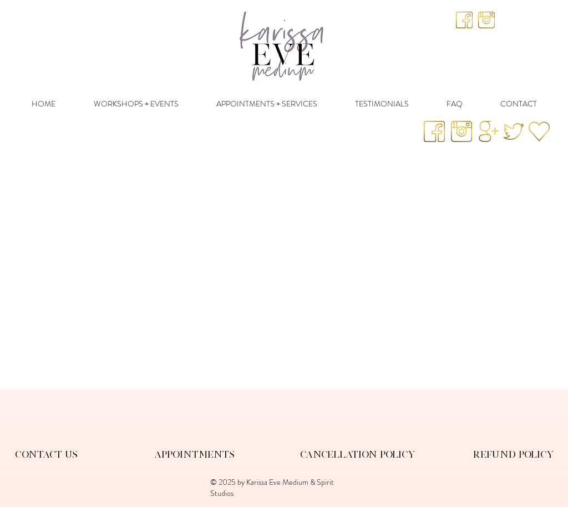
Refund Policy (513, 454)
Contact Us (46, 454)
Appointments (194, 454)
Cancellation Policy (357, 454)
